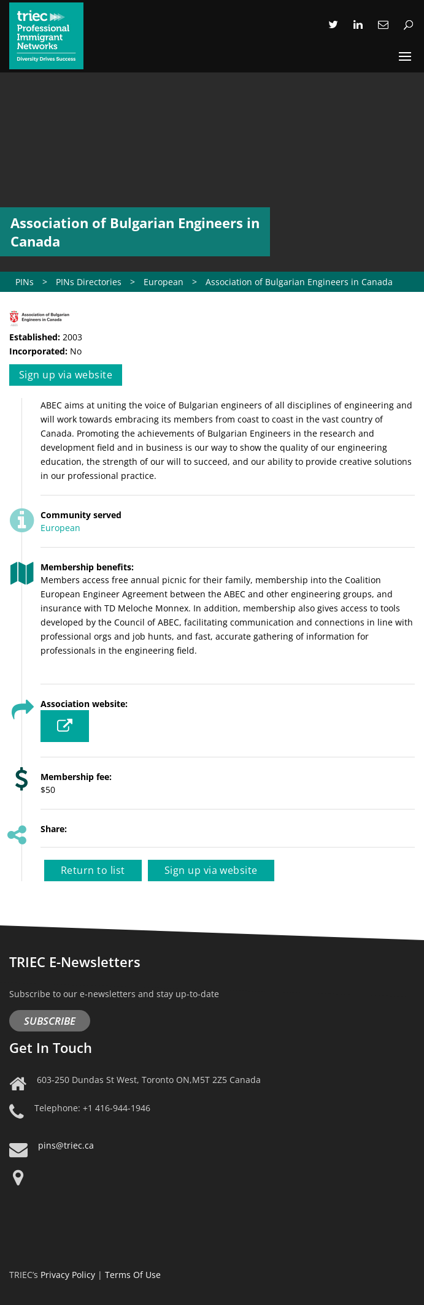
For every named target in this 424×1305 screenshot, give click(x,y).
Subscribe (49, 1021)
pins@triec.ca (66, 1145)
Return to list (93, 870)
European (60, 528)
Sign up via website (65, 374)
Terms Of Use (133, 1274)
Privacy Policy (67, 1274)
